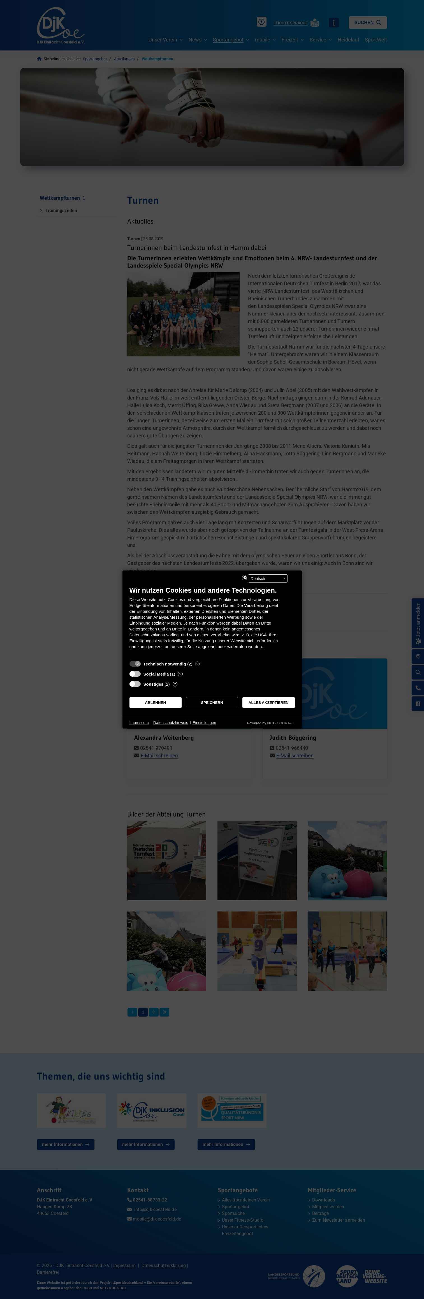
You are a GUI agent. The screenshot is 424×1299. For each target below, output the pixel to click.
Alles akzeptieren (269, 702)
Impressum (139, 722)
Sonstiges (153, 684)
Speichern (212, 702)
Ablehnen (155, 702)
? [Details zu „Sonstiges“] (175, 684)
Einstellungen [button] (204, 722)
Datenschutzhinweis (170, 722)
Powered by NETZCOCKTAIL (271, 723)
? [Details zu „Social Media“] (180, 674)
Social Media (156, 674)
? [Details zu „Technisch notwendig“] (197, 664)
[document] (212, 622)
